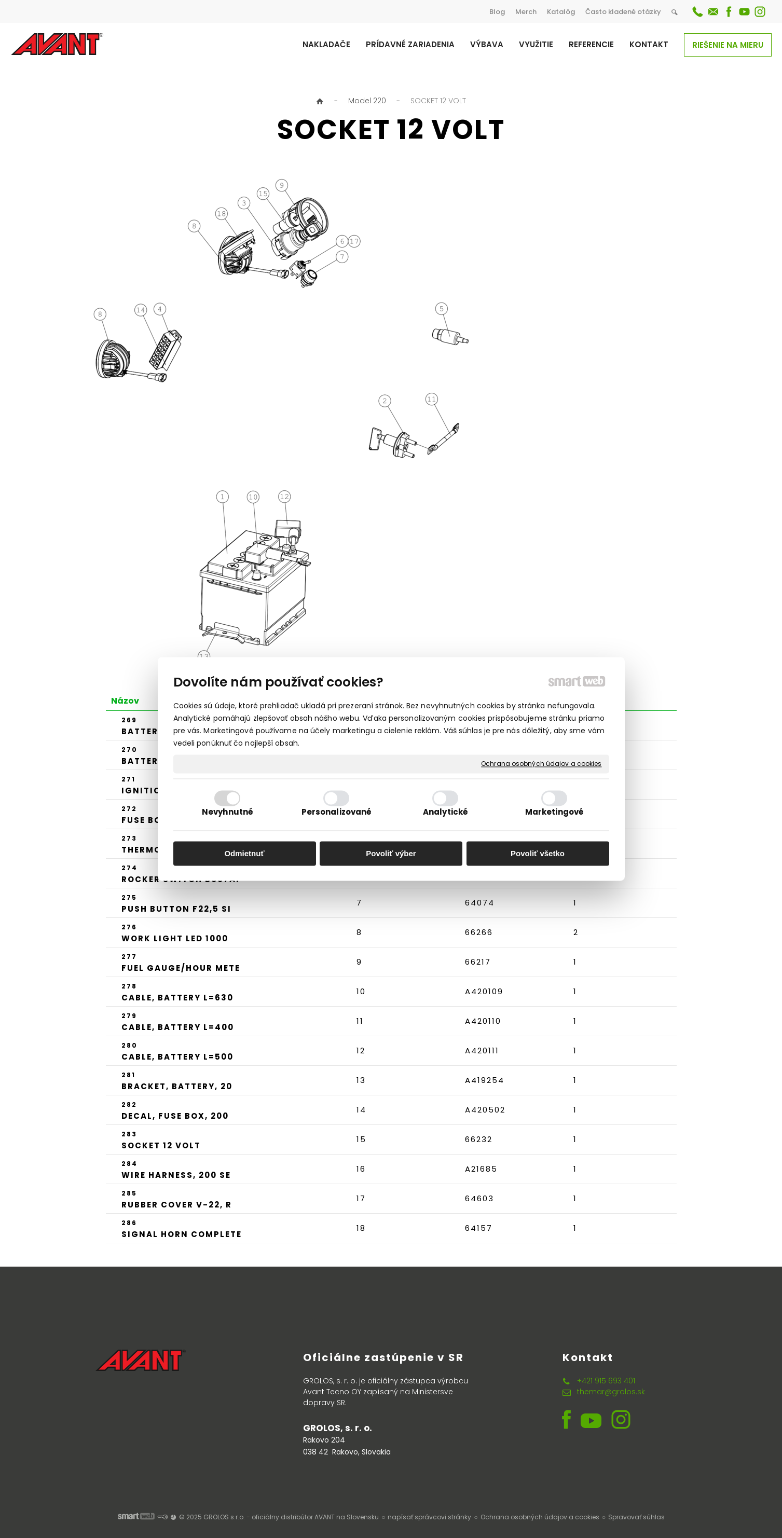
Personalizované (336, 812)
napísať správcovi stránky (429, 1517)
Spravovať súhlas (636, 1517)
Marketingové (554, 812)
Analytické (445, 812)
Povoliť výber (391, 853)
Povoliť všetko (538, 853)
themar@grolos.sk (611, 1391)
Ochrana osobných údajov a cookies (541, 764)
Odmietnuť (244, 853)
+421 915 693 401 (606, 1381)
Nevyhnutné (227, 812)
